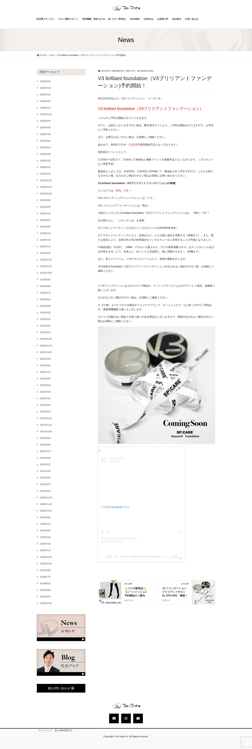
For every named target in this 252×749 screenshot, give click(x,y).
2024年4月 (45, 233)
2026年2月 (45, 101)
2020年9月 (45, 517)
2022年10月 (46, 352)
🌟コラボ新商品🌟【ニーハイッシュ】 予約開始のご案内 (137, 592)
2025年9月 (45, 121)
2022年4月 (45, 391)
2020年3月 (45, 543)
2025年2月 (45, 167)
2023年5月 (45, 306)
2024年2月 (45, 246)
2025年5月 (45, 147)
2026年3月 (45, 94)
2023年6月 (45, 299)
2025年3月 (45, 160)
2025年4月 (45, 154)
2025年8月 (45, 127)
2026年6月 (45, 81)
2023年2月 (45, 325)
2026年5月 (45, 88)
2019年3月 (45, 596)
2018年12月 (46, 603)
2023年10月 (46, 273)
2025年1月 (45, 173)
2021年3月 (45, 477)
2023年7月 (45, 292)
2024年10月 (46, 193)
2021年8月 (45, 444)
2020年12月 (46, 497)
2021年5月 (45, 464)
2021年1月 (45, 491)
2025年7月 (45, 134)
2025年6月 (45, 141)
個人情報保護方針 (64, 730)
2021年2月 (45, 484)
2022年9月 (45, 359)
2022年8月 (45, 365)
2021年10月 (46, 431)
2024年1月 (45, 253)
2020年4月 (45, 537)
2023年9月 (45, 279)
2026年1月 (45, 107)
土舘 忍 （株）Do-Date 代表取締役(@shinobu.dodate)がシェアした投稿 (141, 556)
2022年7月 (45, 372)
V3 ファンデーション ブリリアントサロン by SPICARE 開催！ (175, 592)
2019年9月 (45, 570)
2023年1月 (45, 332)
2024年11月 (46, 187)
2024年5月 (45, 226)
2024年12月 (46, 180)
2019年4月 (45, 590)
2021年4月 (45, 471)
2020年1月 (45, 550)
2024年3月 (45, 240)
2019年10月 (46, 563)
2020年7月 (45, 524)
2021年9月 (45, 438)
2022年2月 (45, 405)
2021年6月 (45, 458)
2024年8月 (45, 207)
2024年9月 (45, 200)
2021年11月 (46, 425)
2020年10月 (46, 510)
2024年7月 (45, 213)
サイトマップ (45, 730)
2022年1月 (45, 411)
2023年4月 (45, 312)
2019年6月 (45, 583)
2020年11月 (46, 504)
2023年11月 (46, 266)
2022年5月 (45, 385)
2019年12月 (46, 557)
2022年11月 (46, 345)
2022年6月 (45, 378)
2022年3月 (45, 398)
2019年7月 (45, 577)
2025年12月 (46, 114)
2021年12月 (46, 418)
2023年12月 (46, 259)
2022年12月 (46, 339)
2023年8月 (45, 286)
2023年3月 (45, 319)
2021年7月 (45, 451)
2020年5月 (45, 530)
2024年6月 (45, 220)
